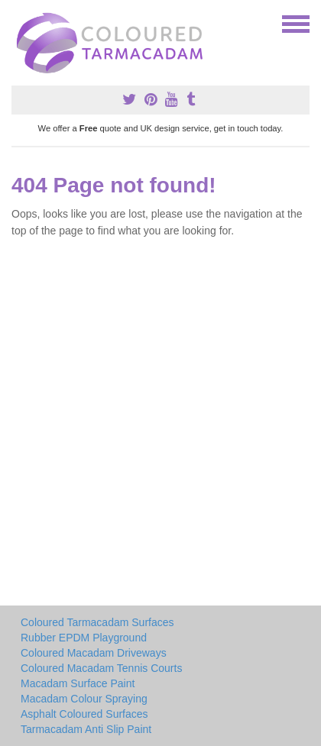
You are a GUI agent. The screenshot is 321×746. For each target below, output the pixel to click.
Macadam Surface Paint (78, 683)
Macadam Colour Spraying (84, 699)
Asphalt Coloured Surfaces (84, 714)
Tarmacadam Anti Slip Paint (86, 729)
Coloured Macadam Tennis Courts (101, 668)
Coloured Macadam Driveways (94, 653)
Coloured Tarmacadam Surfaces (97, 622)
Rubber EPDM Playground (84, 637)
